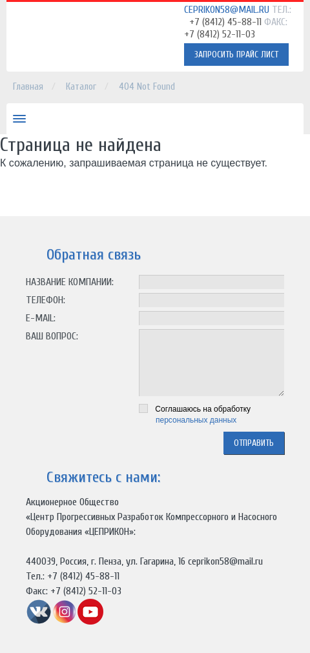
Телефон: (45, 300)
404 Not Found (147, 86)
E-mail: (41, 318)
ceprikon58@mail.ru (226, 9)
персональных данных (196, 420)
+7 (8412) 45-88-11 (225, 22)
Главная (28, 86)
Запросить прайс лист (236, 54)
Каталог (81, 86)
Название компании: (70, 282)
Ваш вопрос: (52, 336)
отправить (254, 442)
